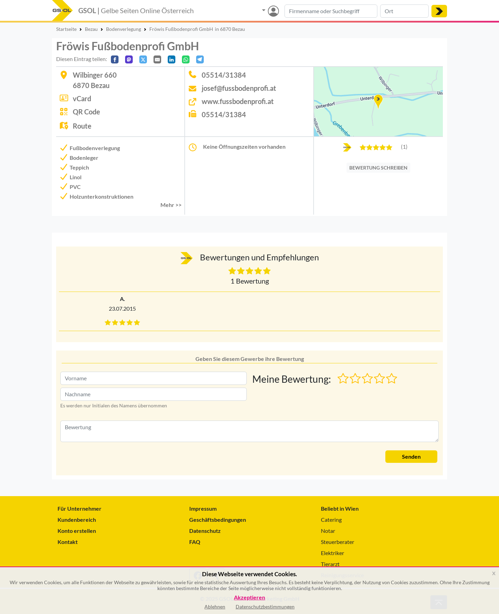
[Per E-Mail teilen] (157, 59)
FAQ (194, 541)
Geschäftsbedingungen (217, 519)
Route (82, 126)
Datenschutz (205, 530)
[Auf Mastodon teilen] (129, 59)
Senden (411, 456)
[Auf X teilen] (143, 59)
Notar (328, 530)
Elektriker (332, 553)
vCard (82, 98)
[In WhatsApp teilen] (186, 59)
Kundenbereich (77, 519)
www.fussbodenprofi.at (238, 101)
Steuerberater (337, 541)
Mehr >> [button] (171, 204)
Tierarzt (330, 564)
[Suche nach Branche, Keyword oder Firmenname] (330, 11)
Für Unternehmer (80, 508)
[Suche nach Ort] (404, 11)
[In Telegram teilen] (200, 59)
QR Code (86, 111)
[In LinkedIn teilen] (171, 59)
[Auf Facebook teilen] (115, 59)
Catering (331, 519)
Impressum (203, 508)
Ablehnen (214, 606)
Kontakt (68, 541)
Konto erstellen (77, 530)
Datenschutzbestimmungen (265, 606)
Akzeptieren (249, 597)
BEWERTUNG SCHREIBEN (378, 168)
